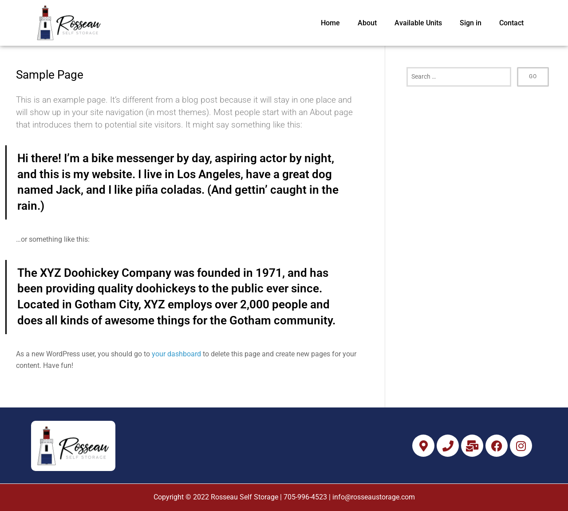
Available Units (418, 23)
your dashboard (176, 354)
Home (330, 23)
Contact (511, 23)
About (367, 23)
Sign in (470, 23)
